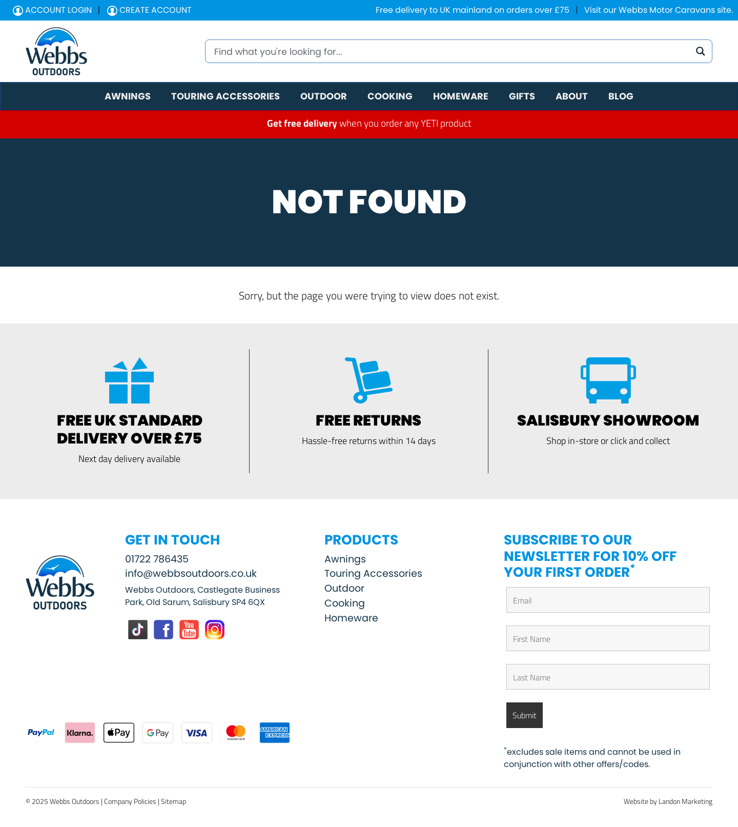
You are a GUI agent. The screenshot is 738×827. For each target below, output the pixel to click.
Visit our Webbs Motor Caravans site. (658, 10)
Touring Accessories (373, 573)
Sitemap (173, 801)
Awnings (345, 559)
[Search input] (451, 51)
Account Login (52, 10)
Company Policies (130, 801)
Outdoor (344, 588)
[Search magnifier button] (700, 51)
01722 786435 (157, 559)
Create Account (149, 10)
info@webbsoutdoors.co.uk (191, 573)
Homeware (351, 618)
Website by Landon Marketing (668, 801)
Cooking (344, 603)
